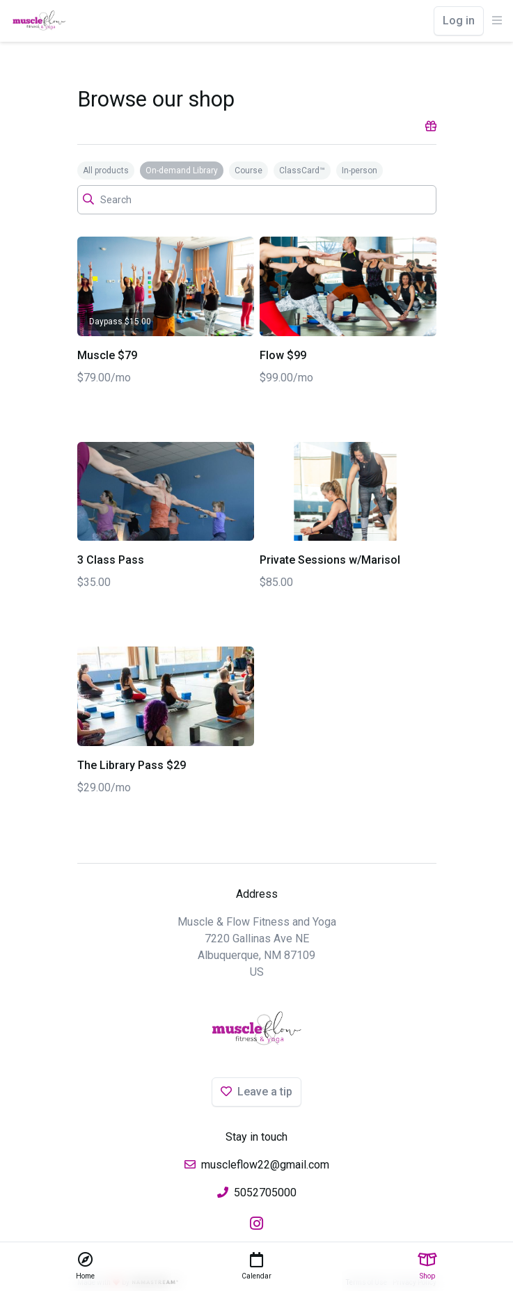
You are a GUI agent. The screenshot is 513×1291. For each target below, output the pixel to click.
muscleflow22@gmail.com (265, 1164)
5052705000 (265, 1192)
